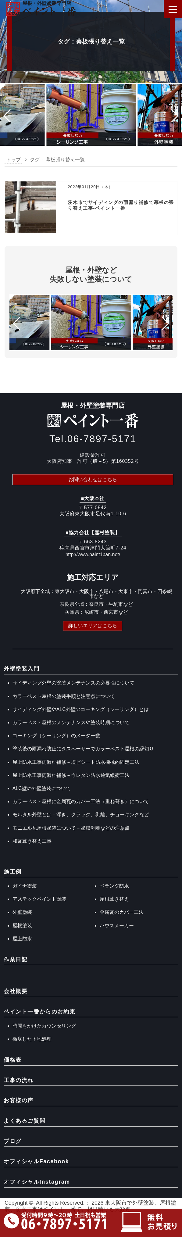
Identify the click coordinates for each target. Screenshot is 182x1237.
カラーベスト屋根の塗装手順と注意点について (63, 696)
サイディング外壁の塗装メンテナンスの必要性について (73, 682)
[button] (7, 116)
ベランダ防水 (114, 885)
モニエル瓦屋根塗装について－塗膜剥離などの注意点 (71, 828)
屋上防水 (22, 938)
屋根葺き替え (114, 899)
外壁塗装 (22, 912)
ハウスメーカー (117, 925)
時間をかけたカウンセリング (44, 1025)
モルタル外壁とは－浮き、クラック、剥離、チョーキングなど (80, 814)
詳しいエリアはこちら (92, 625)
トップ (13, 159)
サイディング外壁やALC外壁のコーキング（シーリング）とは (80, 709)
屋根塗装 (22, 925)
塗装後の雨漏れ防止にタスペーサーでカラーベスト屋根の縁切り (83, 748)
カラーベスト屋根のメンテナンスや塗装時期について (71, 722)
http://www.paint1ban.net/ (93, 554)
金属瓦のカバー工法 (122, 912)
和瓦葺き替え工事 (32, 841)
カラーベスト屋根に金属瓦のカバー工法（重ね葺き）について (80, 801)
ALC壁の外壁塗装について (41, 788)
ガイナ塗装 (24, 885)
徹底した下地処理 (32, 1039)
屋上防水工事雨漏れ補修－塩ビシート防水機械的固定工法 (75, 762)
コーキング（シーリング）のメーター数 (56, 735)
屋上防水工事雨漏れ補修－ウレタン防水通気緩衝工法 (71, 775)
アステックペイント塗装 (39, 899)
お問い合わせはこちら (92, 479)
